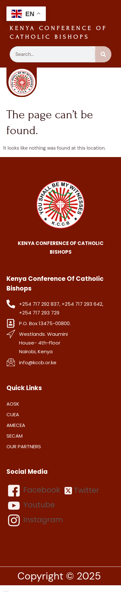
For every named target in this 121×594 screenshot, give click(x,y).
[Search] (103, 54)
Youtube (31, 505)
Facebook (34, 490)
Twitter (82, 490)
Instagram (35, 520)
